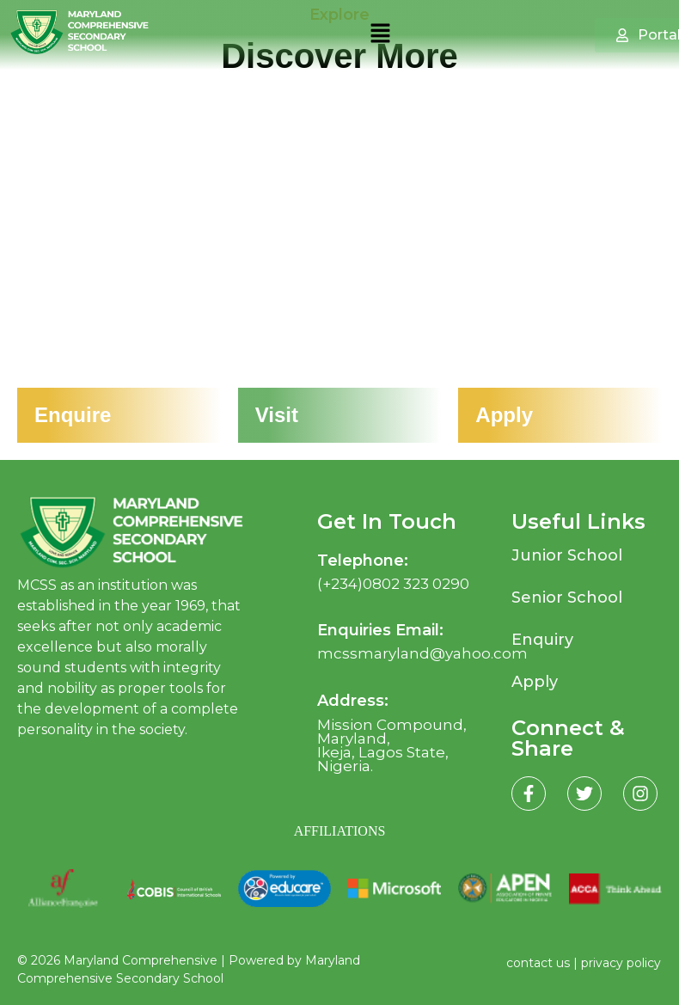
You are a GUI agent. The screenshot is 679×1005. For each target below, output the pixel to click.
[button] (380, 34)
